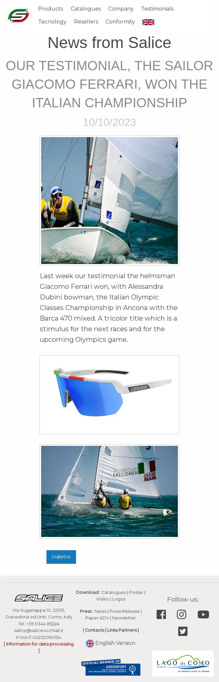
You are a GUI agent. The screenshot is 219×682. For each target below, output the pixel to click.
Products (50, 9)
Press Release (125, 611)
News (101, 611)
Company (121, 9)
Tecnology (52, 22)
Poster (136, 592)
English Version (110, 643)
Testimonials (157, 9)
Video (102, 599)
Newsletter (124, 617)
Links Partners (122, 630)
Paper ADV (97, 617)
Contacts (94, 630)
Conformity (120, 22)
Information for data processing (40, 644)
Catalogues (86, 9)
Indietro (61, 557)
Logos (118, 599)
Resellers (86, 22)
